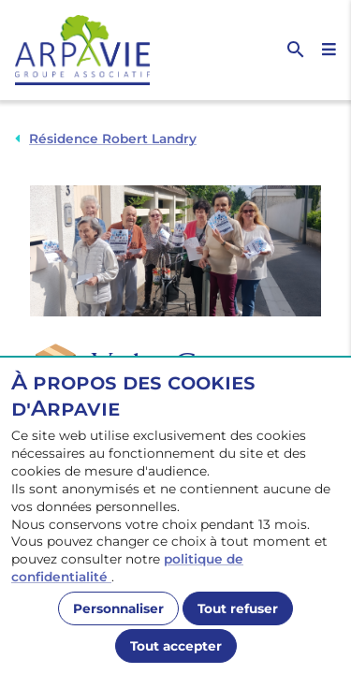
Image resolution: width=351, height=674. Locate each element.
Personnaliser (118, 608)
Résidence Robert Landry (113, 138)
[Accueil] (95, 50)
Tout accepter (176, 645)
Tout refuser (237, 608)
